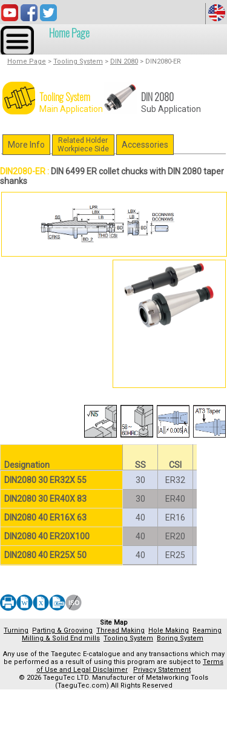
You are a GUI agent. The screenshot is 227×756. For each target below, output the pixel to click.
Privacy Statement (162, 670)
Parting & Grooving (62, 630)
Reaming (207, 630)
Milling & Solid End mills (61, 638)
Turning (16, 630)
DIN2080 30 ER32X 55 (45, 480)
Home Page (69, 33)
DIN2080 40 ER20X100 (47, 536)
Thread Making (120, 630)
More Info (26, 145)
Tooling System (78, 61)
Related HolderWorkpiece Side (83, 144)
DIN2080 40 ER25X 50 (45, 555)
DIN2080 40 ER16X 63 (45, 517)
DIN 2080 (124, 61)
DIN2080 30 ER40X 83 (45, 499)
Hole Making (168, 630)
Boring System (180, 638)
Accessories (145, 145)
